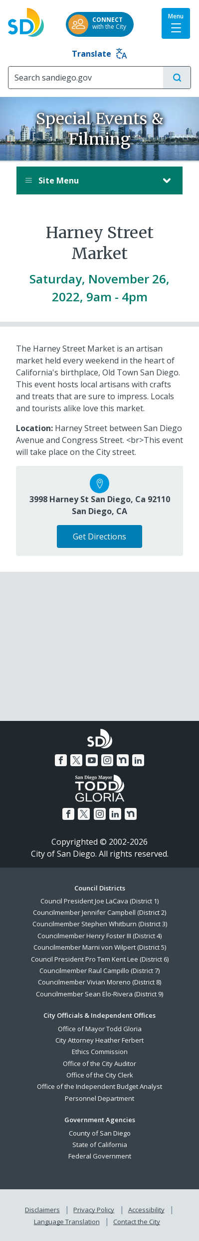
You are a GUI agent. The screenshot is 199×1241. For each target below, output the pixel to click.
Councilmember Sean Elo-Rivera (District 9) (99, 993)
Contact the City (136, 1221)
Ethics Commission (100, 1051)
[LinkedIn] (138, 760)
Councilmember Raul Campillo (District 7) (99, 970)
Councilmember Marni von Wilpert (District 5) (99, 947)
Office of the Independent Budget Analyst (99, 1086)
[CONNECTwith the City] (100, 24)
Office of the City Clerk (99, 1074)
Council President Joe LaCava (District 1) (99, 900)
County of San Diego (100, 1133)
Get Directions (99, 536)
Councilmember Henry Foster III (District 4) (99, 935)
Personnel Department (99, 1098)
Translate (99, 54)
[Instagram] (107, 760)
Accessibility (146, 1209)
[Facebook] (61, 760)
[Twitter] (76, 760)
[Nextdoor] (123, 760)
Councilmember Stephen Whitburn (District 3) (99, 923)
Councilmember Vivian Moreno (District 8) (99, 981)
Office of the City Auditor (99, 1063)
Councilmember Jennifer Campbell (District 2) (99, 912)
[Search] (85, 78)
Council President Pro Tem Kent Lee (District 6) (100, 959)
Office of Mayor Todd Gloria (100, 1028)
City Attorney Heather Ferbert (99, 1040)
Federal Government (99, 1156)
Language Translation (67, 1221)
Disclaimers (42, 1209)
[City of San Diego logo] (26, 19)
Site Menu (89, 180)
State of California (99, 1144)
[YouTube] (92, 760)
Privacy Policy (93, 1209)
